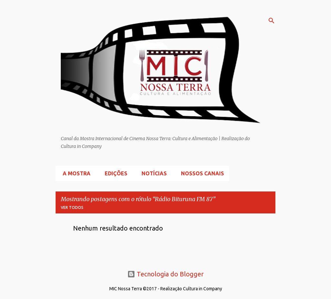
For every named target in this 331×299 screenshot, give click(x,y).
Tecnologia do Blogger (165, 274)
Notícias (152, 173)
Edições (114, 173)
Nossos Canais (200, 173)
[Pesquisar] (271, 20)
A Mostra (75, 173)
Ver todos (72, 207)
